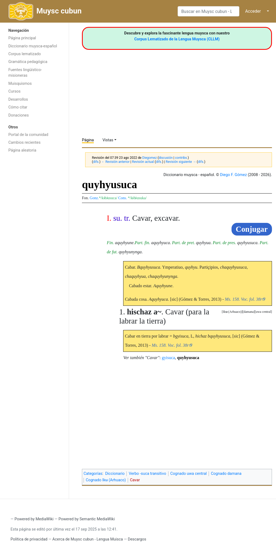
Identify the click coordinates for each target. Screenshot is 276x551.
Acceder (253, 11)
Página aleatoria (22, 150)
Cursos (14, 91)
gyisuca (168, 357)
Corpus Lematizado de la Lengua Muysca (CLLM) (177, 39)
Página (88, 140)
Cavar (135, 480)
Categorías (93, 473)
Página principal (22, 38)
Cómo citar (17, 107)
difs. (96, 162)
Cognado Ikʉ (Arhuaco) (106, 480)
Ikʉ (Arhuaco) (232, 312)
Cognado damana (226, 473)
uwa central (263, 312)
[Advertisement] (34, 241)
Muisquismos (20, 83)
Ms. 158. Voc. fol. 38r (243, 299)
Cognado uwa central (188, 473)
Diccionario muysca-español (32, 46)
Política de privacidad (29, 539)
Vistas (107, 140)
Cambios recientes (24, 142)
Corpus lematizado (24, 54)
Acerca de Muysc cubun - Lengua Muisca (87, 539)
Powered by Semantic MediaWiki (86, 519)
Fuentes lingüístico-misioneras (25, 73)
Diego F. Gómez (233, 175)
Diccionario (115, 473)
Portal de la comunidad (28, 134)
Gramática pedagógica (27, 61)
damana (249, 312)
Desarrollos (18, 99)
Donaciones (18, 115)
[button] (263, 312)
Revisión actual (143, 162)
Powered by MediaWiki (34, 519)
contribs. (181, 158)
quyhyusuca (188, 357)
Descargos (137, 539)
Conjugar (252, 229)
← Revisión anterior (115, 162)
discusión (166, 158)
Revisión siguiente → (181, 162)
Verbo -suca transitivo (147, 473)
